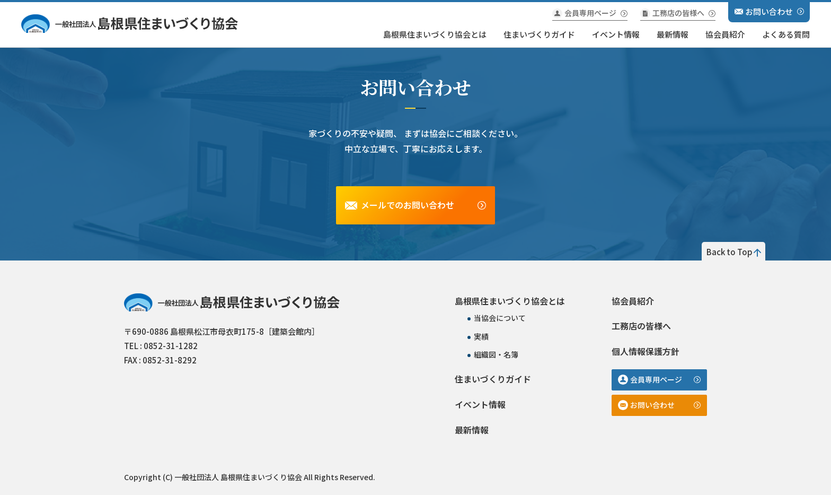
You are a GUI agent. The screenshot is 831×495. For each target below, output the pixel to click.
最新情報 (672, 34)
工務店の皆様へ (678, 12)
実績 (481, 336)
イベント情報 (616, 34)
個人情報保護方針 (645, 351)
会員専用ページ (590, 12)
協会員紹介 (725, 34)
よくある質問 (786, 34)
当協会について (500, 317)
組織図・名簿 (496, 354)
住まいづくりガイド (539, 34)
